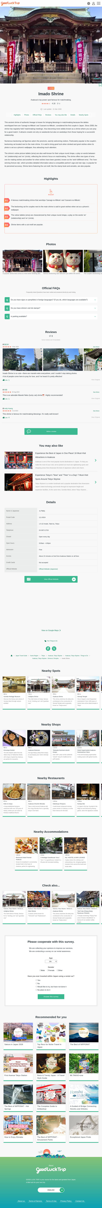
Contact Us (79, 1201)
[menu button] (98, 3)
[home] (10, 4)
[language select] (88, 3)
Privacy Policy (65, 1201)
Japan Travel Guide (21, 655)
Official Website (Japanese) (48, 569)
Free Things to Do (52, 641)
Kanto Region (34, 655)
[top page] (12, 655)
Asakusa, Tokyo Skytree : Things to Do (76, 655)
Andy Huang (8, 408)
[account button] (93, 3)
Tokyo (43, 655)
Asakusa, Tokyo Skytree (55, 655)
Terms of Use (51, 1201)
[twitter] (54, 648)
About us (21, 1201)
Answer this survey (51, 997)
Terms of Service (35, 1201)
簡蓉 (5, 390)
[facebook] (48, 648)
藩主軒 (6, 344)
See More (96, 347)
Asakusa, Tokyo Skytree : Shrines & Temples (45, 658)
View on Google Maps (50, 630)
